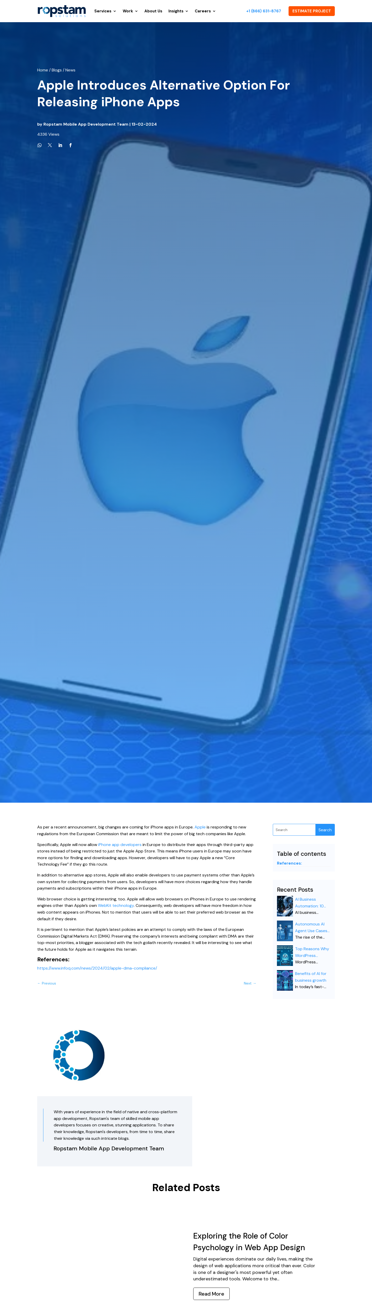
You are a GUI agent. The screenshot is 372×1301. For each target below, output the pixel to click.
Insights (175, 11)
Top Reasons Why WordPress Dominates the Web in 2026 (312, 952)
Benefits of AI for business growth (311, 977)
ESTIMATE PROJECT (311, 11)
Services (102, 11)
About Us (153, 11)
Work (128, 11)
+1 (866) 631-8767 (263, 11)
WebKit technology (116, 905)
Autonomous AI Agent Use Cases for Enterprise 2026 (311, 927)
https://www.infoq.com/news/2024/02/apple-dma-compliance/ (97, 968)
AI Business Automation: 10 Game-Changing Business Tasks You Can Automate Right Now (310, 903)
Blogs (57, 70)
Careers (203, 11)
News (70, 70)
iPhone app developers (120, 844)
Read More (211, 1293)
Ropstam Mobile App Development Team (85, 124)
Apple (200, 827)
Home (43, 70)
